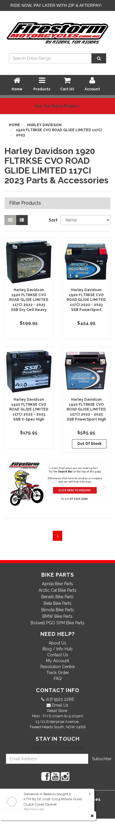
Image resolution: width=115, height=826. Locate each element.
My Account (57, 660)
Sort (52, 220)
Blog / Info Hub (57, 649)
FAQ (58, 678)
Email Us (59, 705)
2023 (20, 135)
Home (14, 125)
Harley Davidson (44, 125)
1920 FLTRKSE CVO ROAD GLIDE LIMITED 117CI (59, 130)
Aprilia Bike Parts (57, 583)
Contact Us (57, 654)
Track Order (57, 672)
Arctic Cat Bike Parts (57, 590)
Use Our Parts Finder (57, 106)
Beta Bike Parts (57, 603)
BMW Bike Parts (57, 616)
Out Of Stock (89, 444)
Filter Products (25, 203)
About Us (57, 643)
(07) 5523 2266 (59, 699)
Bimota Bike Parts (57, 609)
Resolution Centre (57, 666)
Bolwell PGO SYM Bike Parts (57, 622)
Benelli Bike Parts (57, 596)
